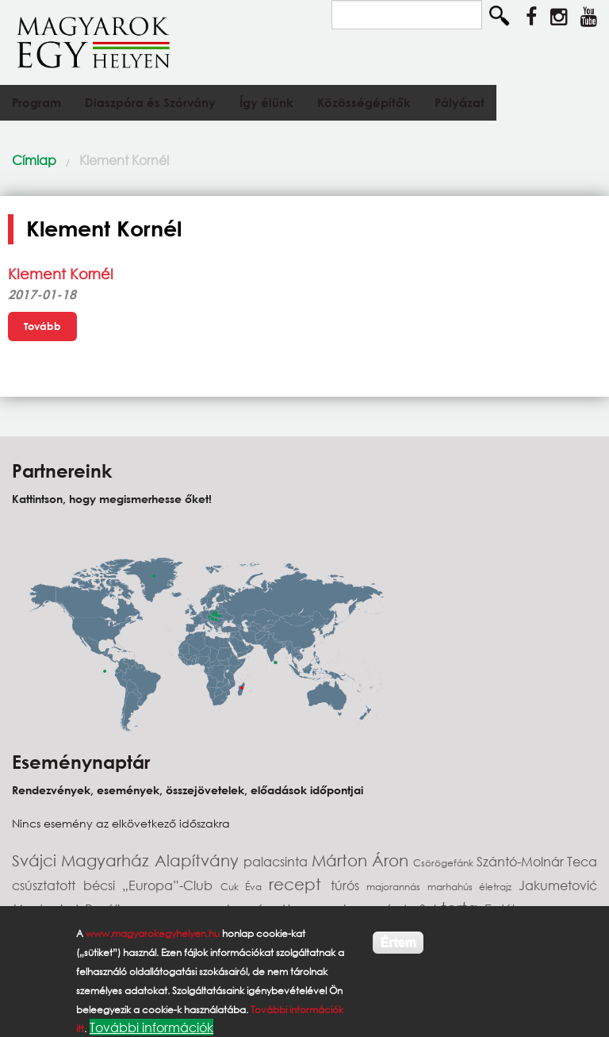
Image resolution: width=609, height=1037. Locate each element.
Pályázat (460, 102)
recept (300, 884)
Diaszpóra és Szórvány (150, 102)
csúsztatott (47, 885)
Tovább (42, 326)
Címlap (34, 160)
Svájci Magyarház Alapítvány (127, 860)
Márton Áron (363, 860)
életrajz (499, 886)
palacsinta (277, 861)
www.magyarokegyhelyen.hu (153, 933)
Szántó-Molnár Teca (537, 861)
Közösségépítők (364, 102)
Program (36, 102)
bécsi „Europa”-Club (151, 885)
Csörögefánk (444, 863)
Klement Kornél (124, 160)
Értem (398, 942)
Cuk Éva (244, 886)
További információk (151, 1027)
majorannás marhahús (422, 886)
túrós (349, 885)
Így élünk (266, 102)
